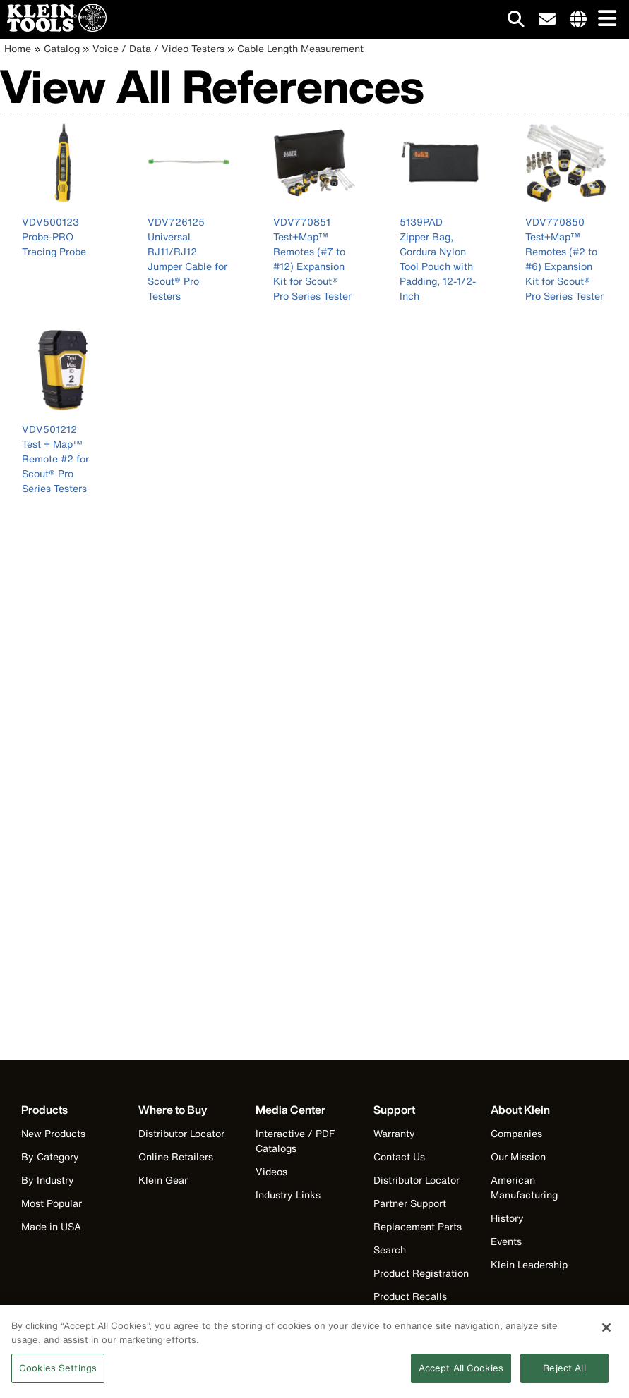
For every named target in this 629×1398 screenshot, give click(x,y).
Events (506, 1241)
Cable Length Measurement (300, 48)
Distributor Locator (181, 1133)
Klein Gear (163, 1179)
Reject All (564, 1373)
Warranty (394, 1133)
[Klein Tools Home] (53, 27)
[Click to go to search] (516, 21)
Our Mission (518, 1156)
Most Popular (51, 1203)
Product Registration (421, 1272)
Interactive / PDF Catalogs (295, 1140)
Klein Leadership (529, 1264)
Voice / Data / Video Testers (158, 48)
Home (17, 48)
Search (389, 1249)
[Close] (606, 1333)
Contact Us (399, 1156)
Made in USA (51, 1226)
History (507, 1217)
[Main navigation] (604, 19)
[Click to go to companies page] (578, 20)
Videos (271, 1171)
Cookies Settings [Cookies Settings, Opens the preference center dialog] (58, 1373)
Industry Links (288, 1194)
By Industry (47, 1179)
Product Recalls (410, 1296)
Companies (516, 1133)
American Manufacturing (524, 1187)
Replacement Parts (417, 1226)
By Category (50, 1156)
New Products (53, 1133)
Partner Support (409, 1203)
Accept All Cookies (461, 1373)
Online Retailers (175, 1156)
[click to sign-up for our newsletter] (547, 20)
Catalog (62, 48)
